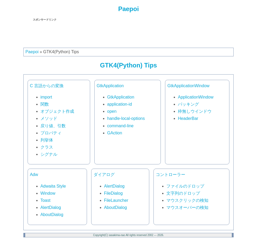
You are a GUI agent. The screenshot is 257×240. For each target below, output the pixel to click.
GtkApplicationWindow (188, 86)
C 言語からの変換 (47, 86)
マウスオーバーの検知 (187, 207)
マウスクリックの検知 (187, 200)
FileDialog (113, 193)
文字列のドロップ (183, 193)
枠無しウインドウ (195, 111)
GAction (114, 133)
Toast (45, 200)
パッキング (188, 104)
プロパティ (50, 133)
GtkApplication (110, 86)
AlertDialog (50, 207)
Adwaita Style (53, 186)
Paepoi (128, 8)
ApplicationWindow (195, 97)
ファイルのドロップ (185, 186)
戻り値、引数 (53, 126)
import (46, 97)
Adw (34, 174)
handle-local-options (126, 118)
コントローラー (170, 174)
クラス (46, 147)
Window (47, 193)
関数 (44, 104)
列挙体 (46, 140)
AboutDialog (51, 214)
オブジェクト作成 (57, 111)
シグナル (48, 154)
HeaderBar (188, 118)
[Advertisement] (128, 33)
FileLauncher (116, 200)
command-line (120, 126)
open (112, 111)
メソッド (48, 118)
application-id (119, 104)
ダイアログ (104, 174)
